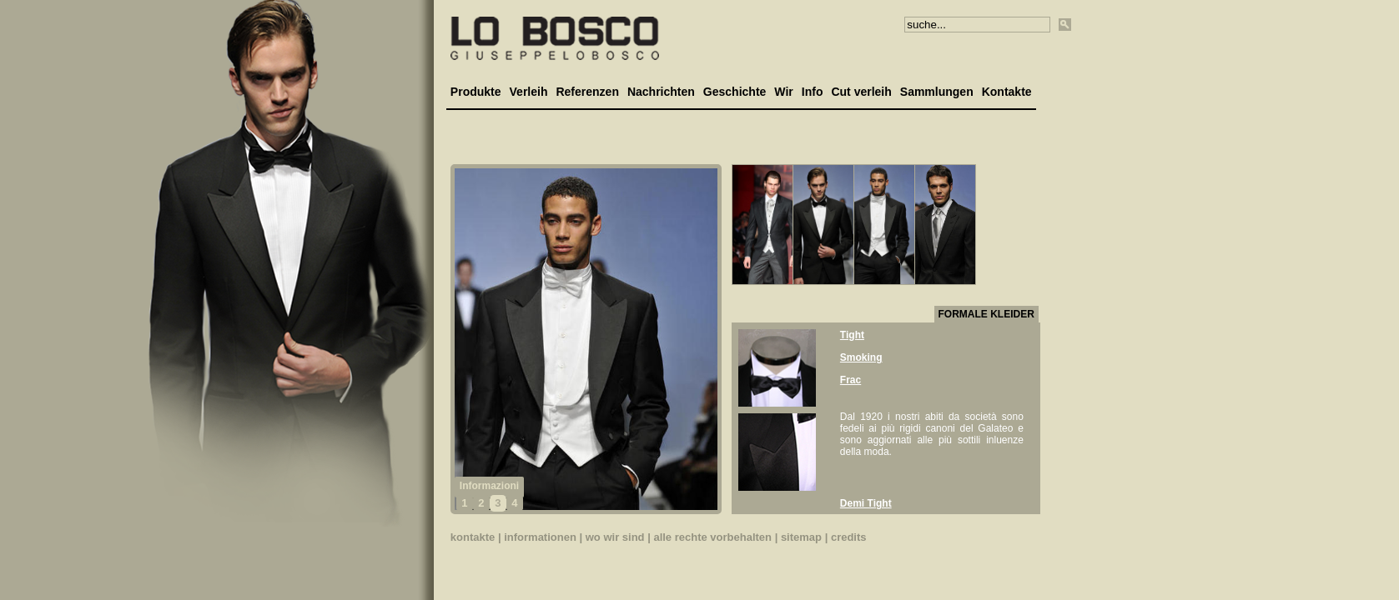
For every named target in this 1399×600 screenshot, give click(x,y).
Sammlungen (937, 91)
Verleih (529, 91)
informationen (540, 537)
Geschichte (734, 91)
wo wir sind (615, 537)
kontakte (472, 537)
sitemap (801, 537)
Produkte (475, 91)
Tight (852, 335)
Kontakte (1007, 91)
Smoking (861, 357)
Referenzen (587, 91)
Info (812, 91)
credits (849, 537)
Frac (850, 380)
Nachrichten (661, 91)
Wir (783, 91)
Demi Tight (866, 503)
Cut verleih (861, 91)
